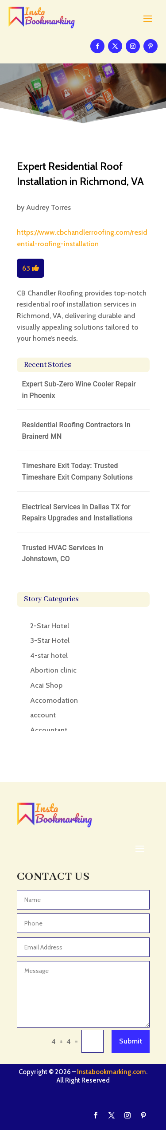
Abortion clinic (53, 670)
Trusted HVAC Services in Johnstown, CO (63, 553)
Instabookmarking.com (111, 1072)
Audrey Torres (48, 207)
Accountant (48, 730)
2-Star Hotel (49, 626)
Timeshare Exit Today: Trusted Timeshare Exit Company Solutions (77, 471)
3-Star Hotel (49, 640)
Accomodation (54, 700)
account (43, 715)
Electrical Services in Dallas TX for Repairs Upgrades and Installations (77, 513)
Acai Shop (46, 685)
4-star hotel (49, 655)
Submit (130, 1041)
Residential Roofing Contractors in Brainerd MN (76, 431)
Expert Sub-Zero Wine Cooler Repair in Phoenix (79, 390)
